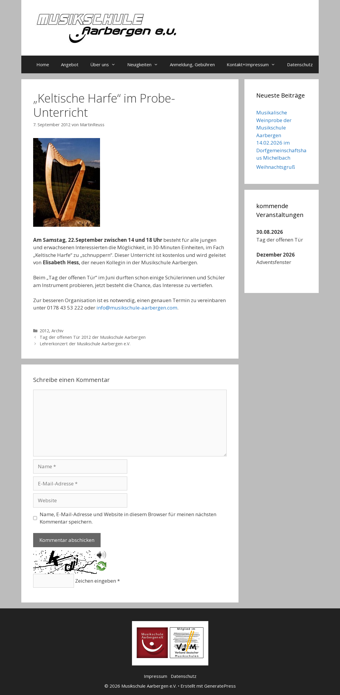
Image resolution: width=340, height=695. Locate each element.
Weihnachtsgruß (275, 166)
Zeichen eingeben (97, 580)
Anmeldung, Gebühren (192, 64)
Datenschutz (300, 64)
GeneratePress (220, 686)
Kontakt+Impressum (254, 64)
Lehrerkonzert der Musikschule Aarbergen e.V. (85, 343)
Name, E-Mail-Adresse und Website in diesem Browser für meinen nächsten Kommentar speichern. (128, 518)
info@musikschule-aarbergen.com (136, 307)
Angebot (69, 64)
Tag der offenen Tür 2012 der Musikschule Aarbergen (93, 337)
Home (42, 64)
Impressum (155, 676)
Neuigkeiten (145, 64)
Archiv (57, 330)
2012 (44, 330)
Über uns (105, 64)
